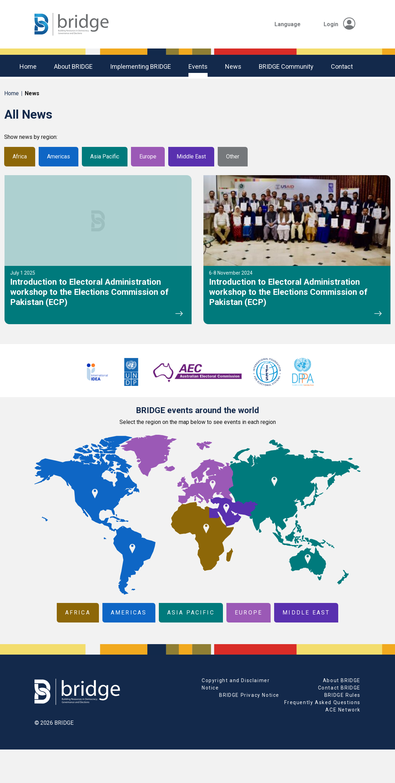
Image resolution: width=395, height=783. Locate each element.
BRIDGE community (286, 66)
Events (198, 66)
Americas (58, 156)
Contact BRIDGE (339, 688)
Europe (147, 156)
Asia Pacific (104, 156)
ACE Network (343, 710)
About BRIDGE (73, 66)
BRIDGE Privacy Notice (249, 695)
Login (339, 24)
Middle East (191, 156)
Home (28, 66)
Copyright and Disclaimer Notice (236, 684)
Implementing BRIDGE (140, 66)
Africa (20, 156)
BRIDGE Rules (342, 695)
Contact (342, 66)
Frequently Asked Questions (322, 702)
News (233, 66)
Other (232, 156)
